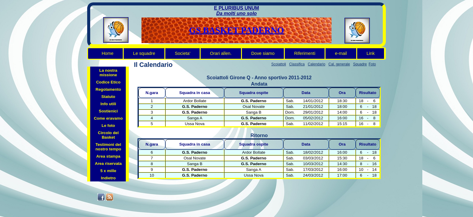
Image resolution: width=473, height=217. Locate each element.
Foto (372, 64)
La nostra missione (108, 72)
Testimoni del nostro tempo (108, 146)
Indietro (108, 178)
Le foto (108, 125)
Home (107, 53)
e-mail (341, 53)
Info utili (108, 104)
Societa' (182, 53)
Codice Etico (108, 82)
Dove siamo (263, 53)
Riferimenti (304, 53)
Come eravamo (108, 118)
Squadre (360, 64)
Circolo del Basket (108, 135)
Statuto (108, 96)
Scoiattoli (278, 64)
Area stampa (108, 156)
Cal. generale (339, 64)
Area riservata (108, 163)
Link (371, 53)
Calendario (316, 64)
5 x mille (108, 170)
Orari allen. (221, 53)
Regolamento (108, 89)
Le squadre (144, 53)
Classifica (296, 64)
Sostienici (108, 111)
